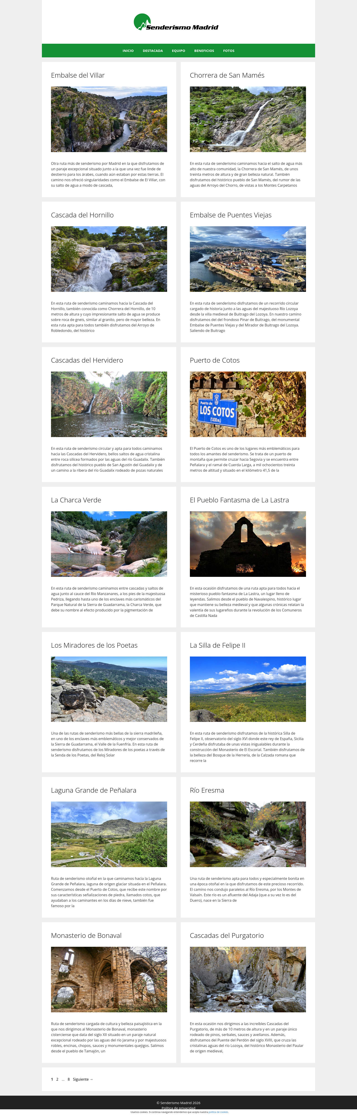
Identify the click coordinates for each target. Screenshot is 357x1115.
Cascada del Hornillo (82, 214)
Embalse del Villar (78, 75)
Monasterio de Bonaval (86, 935)
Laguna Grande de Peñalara (93, 790)
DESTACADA (153, 50)
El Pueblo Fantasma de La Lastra (239, 499)
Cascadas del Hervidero (87, 360)
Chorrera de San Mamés (227, 75)
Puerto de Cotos (215, 360)
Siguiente (83, 1079)
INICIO (128, 50)
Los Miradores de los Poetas (94, 645)
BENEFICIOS (204, 50)
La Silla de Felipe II (217, 645)
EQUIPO (178, 50)
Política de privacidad (178, 1108)
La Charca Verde (76, 499)
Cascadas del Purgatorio (227, 935)
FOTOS (228, 50)
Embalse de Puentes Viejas (231, 214)
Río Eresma (207, 790)
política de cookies (218, 1112)
